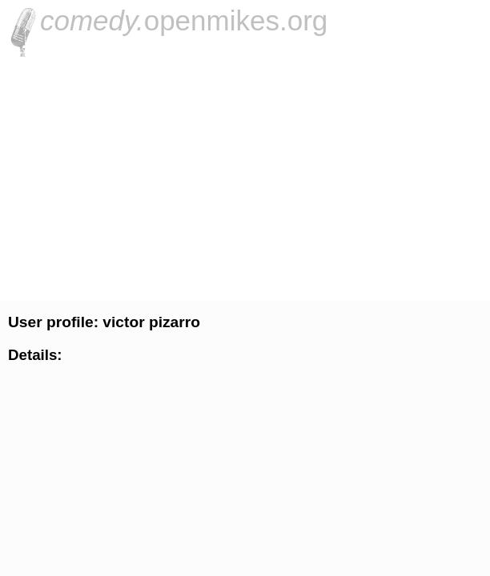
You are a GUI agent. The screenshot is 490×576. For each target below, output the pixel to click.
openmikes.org (183, 20)
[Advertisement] (245, 177)
